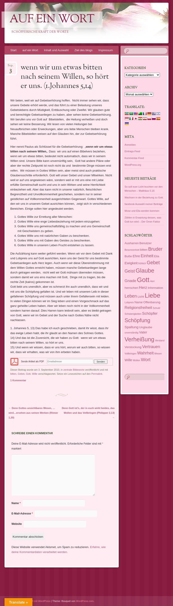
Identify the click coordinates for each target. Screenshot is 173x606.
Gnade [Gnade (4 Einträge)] (130, 280)
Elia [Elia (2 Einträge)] (156, 256)
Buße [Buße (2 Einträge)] (128, 256)
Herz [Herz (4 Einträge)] (143, 287)
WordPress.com (85, 601)
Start (13, 50)
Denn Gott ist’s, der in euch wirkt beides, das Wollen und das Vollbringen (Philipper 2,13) (88, 413)
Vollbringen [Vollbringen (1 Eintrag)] (131, 353)
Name (16, 503)
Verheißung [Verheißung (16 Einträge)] (139, 339)
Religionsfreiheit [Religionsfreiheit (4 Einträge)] (138, 307)
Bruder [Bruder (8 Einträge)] (155, 249)
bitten (13, 373)
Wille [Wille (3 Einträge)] (128, 360)
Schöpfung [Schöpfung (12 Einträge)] (137, 320)
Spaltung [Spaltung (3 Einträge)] (131, 327)
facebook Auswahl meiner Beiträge (144, 204)
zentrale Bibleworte (73, 369)
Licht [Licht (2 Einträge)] (141, 296)
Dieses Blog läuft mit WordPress (32, 601)
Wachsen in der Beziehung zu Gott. (144, 197)
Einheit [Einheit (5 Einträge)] (147, 255)
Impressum (105, 50)
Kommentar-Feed (134, 158)
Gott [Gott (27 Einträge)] (143, 279)
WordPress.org (133, 164)
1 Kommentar (18, 380)
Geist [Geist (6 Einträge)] (130, 271)
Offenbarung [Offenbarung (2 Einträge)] (151, 302)
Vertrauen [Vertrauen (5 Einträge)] (151, 346)
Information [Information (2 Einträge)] (155, 287)
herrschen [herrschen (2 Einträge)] (131, 287)
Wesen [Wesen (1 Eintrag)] (158, 353)
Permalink (96, 373)
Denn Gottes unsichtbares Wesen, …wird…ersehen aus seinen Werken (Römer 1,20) (33, 413)
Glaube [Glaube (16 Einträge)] (145, 270)
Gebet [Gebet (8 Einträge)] (153, 262)
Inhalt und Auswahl (56, 50)
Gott (28, 373)
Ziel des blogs (83, 50)
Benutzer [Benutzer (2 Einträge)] (145, 243)
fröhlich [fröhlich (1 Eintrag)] (142, 263)
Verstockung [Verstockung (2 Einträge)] (133, 347)
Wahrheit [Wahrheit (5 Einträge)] (145, 353)
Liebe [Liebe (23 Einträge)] (152, 295)
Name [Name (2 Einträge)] (138, 302)
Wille (34, 373)
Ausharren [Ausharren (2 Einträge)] (132, 243)
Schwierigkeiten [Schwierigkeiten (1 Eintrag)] (133, 313)
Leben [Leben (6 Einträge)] (131, 296)
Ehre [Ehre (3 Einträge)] (136, 256)
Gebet (21, 373)
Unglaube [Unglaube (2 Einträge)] (145, 327)
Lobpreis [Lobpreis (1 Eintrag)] (129, 302)
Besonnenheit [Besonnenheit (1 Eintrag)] (132, 249)
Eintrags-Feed (132, 151)
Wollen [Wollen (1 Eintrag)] (136, 360)
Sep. (10, 67)
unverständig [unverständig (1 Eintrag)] (131, 332)
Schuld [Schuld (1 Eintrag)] (156, 308)
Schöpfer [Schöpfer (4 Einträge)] (150, 313)
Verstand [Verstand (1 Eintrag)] (159, 340)
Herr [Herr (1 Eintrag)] (152, 281)
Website (16, 524)
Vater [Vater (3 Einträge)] (143, 332)
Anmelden (130, 144)
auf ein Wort (52, 19)
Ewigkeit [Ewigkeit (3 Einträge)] (131, 263)
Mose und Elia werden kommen (142, 210)
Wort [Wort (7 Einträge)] (145, 359)
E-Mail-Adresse (22, 513)
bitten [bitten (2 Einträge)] (143, 249)
